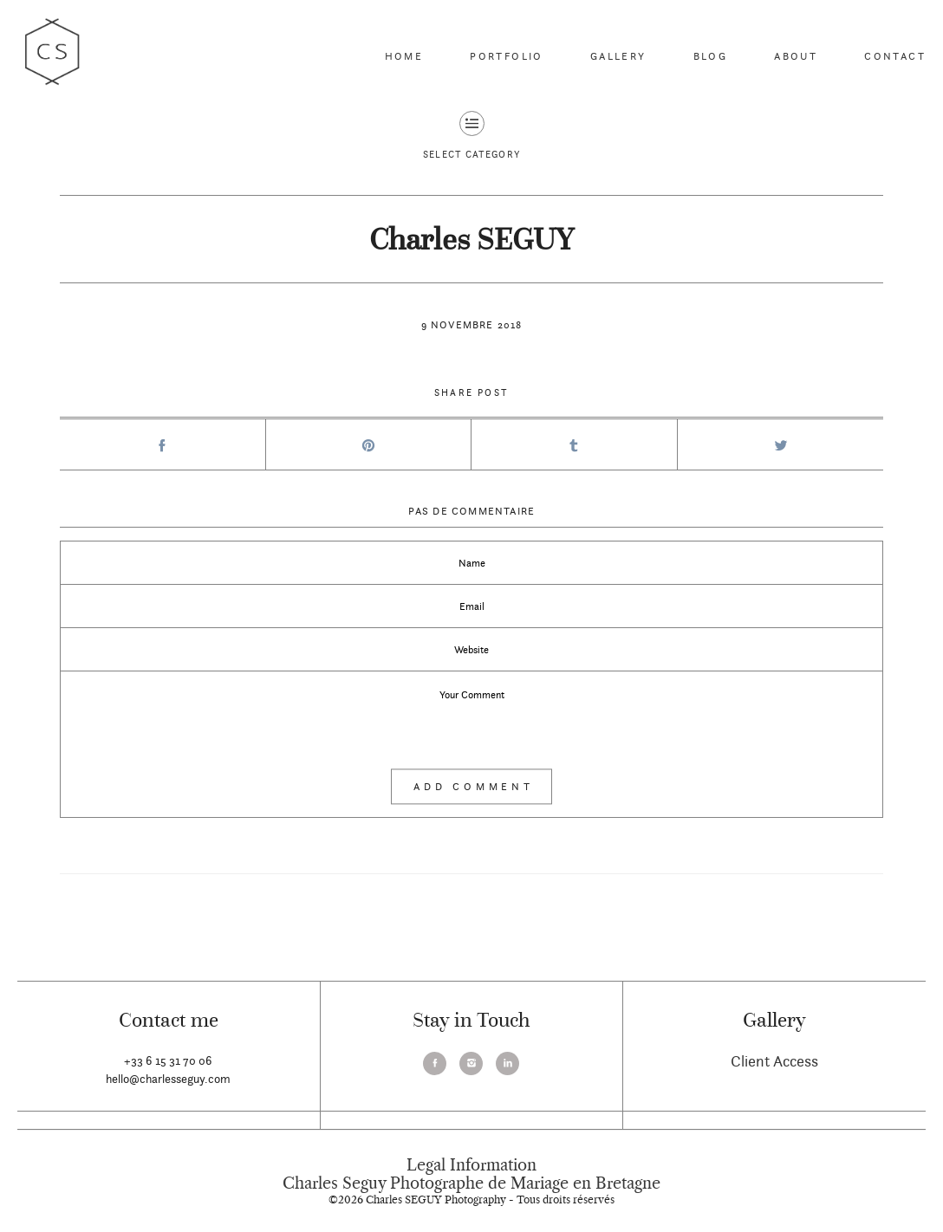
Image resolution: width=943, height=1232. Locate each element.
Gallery (618, 55)
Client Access (774, 1061)
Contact (895, 55)
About (795, 55)
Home (404, 55)
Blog (710, 55)
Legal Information (471, 1165)
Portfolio (506, 55)
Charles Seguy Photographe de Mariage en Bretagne (471, 1183)
